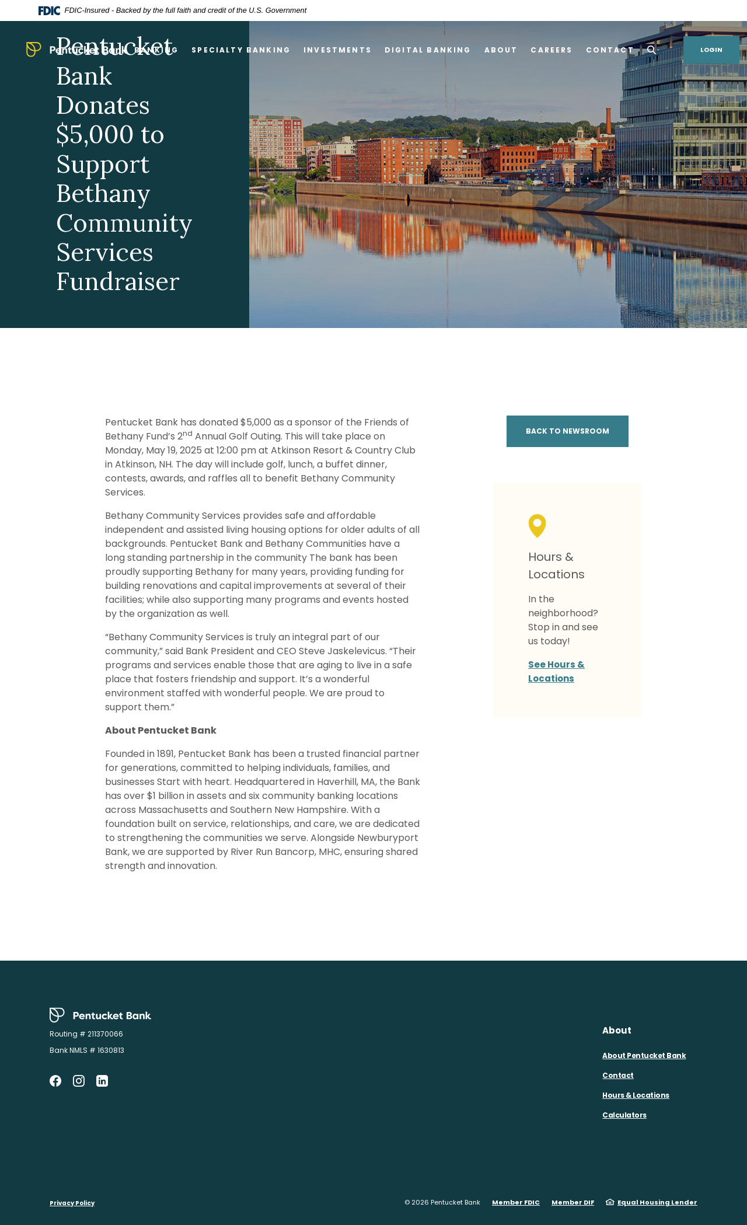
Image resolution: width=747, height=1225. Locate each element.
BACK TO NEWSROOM (567, 431)
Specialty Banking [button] (241, 50)
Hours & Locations (635, 1095)
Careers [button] (551, 50)
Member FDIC (516, 1202)
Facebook (55, 1081)
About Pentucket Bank (644, 1055)
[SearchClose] (652, 50)
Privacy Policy (72, 1203)
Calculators (624, 1115)
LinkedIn (102, 1081)
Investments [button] (337, 50)
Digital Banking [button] (428, 50)
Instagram (79, 1081)
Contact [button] (610, 50)
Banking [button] (156, 50)
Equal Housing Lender (657, 1202)
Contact (618, 1075)
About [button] (501, 50)
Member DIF (572, 1202)
